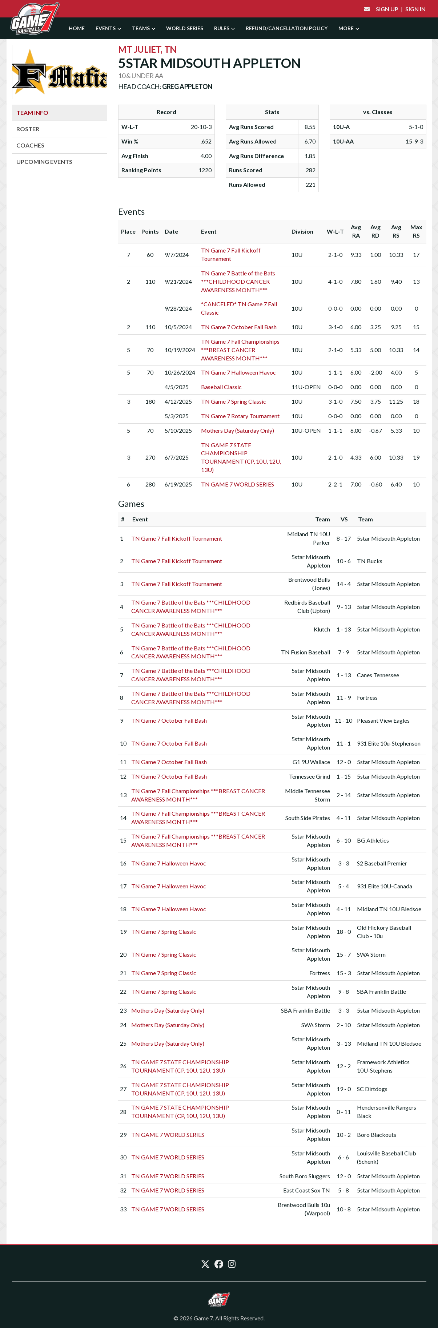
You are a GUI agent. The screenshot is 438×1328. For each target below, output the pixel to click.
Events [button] (108, 28)
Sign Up (387, 8)
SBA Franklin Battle (381, 991)
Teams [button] (143, 28)
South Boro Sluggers (305, 1175)
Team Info (32, 112)
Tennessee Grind (309, 776)
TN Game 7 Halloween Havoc (238, 372)
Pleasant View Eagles (383, 720)
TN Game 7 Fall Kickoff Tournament (176, 538)
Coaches (30, 145)
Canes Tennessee (378, 674)
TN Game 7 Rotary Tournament (240, 415)
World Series (184, 28)
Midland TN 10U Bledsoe (389, 908)
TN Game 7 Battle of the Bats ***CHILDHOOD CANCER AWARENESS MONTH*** (238, 281)
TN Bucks (369, 560)
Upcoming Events (44, 161)
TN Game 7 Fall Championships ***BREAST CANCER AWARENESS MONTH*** (240, 350)
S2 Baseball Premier (382, 863)
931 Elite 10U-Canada (384, 886)
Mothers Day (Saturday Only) (237, 430)
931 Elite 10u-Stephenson (389, 743)
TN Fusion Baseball (305, 652)
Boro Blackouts (376, 1134)
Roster (27, 128)
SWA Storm (371, 954)
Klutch (322, 629)
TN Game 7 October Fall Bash (239, 326)
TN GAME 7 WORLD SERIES (237, 484)
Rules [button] (224, 28)
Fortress (367, 697)
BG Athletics (373, 840)
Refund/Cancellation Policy (287, 28)
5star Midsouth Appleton (388, 538)
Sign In (415, 8)
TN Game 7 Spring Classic (233, 401)
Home (77, 28)
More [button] (348, 28)
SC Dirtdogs (372, 1088)
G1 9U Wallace (311, 761)
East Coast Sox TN (306, 1190)
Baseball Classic (221, 386)
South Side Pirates (307, 817)
